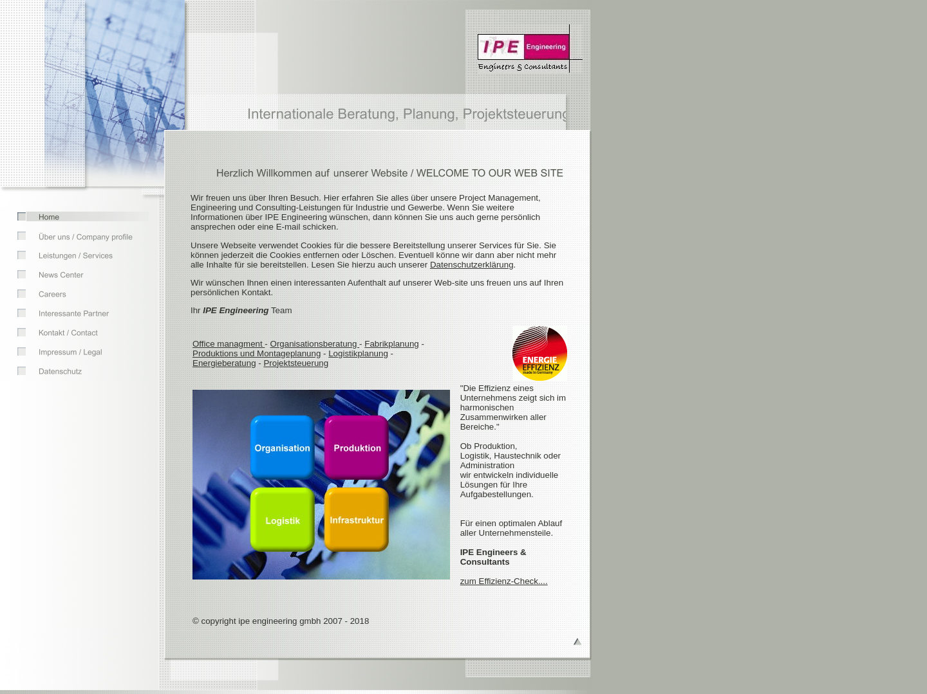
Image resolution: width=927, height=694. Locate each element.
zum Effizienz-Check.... (504, 581)
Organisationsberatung (315, 344)
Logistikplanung (358, 353)
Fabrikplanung (391, 344)
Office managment (228, 344)
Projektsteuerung (295, 363)
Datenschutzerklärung (472, 264)
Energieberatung (224, 363)
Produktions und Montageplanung (256, 353)
